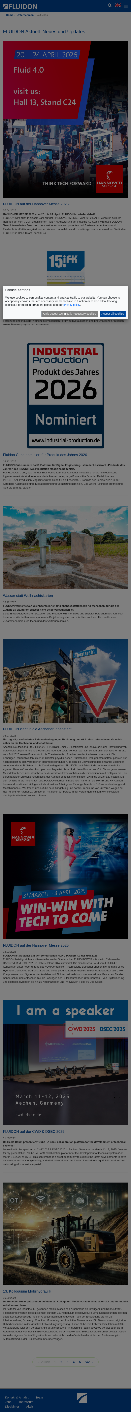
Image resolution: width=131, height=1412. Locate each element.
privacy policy (71, 304)
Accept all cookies (112, 313)
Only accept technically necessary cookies (69, 313)
